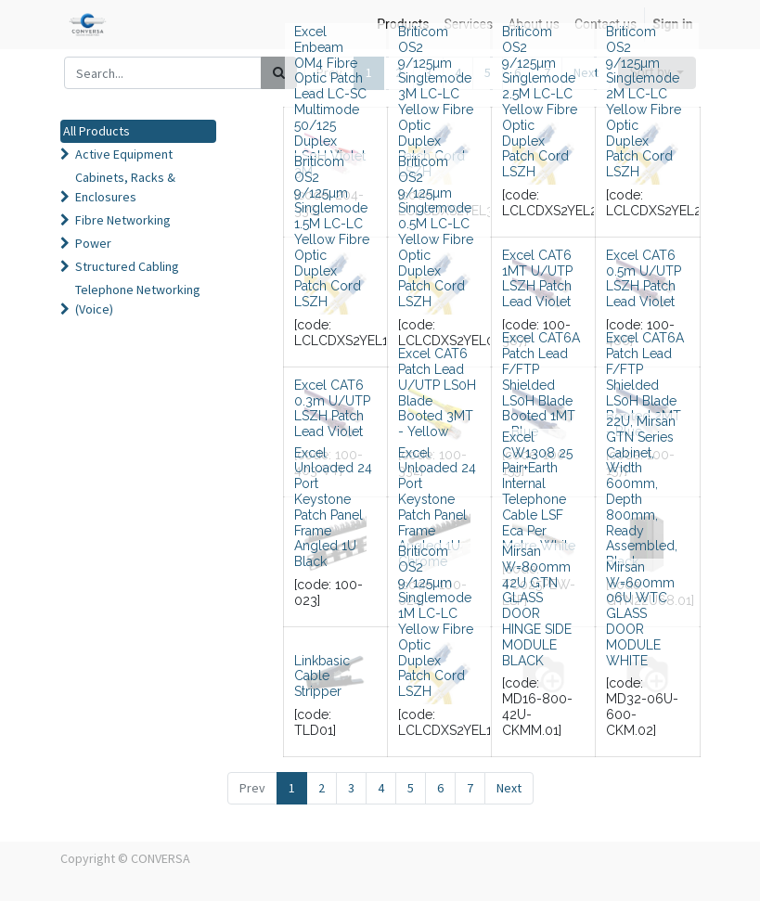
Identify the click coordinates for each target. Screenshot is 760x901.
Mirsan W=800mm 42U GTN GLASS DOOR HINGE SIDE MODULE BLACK (537, 606)
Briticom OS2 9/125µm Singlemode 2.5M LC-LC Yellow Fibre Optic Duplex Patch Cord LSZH (539, 101)
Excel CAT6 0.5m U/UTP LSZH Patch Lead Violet (643, 278)
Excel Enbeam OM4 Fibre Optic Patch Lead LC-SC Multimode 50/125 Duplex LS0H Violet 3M (330, 101)
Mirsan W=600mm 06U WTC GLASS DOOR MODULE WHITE (640, 614)
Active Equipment (124, 154)
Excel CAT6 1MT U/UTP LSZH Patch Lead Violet (537, 278)
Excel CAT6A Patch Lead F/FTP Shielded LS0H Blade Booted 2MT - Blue (645, 384)
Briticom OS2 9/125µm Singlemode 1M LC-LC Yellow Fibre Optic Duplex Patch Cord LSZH (435, 621)
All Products (96, 130)
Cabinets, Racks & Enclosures (125, 187)
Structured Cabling (127, 266)
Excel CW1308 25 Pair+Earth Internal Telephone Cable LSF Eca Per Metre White (538, 492)
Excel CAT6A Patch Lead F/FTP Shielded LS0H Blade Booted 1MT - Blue (541, 384)
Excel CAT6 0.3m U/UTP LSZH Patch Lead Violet (332, 408)
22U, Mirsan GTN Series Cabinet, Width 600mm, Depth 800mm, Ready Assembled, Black (641, 491)
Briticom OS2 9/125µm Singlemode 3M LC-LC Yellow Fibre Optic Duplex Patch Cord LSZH (435, 101)
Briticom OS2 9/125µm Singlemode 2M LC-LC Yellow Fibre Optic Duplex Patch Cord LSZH (643, 101)
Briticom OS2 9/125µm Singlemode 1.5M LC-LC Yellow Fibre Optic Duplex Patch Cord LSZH (331, 231)
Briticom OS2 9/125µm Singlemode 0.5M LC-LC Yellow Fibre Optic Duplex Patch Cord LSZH (435, 231)
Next (509, 787)
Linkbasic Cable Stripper (322, 676)
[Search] (279, 73)
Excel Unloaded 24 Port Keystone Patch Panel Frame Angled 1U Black (333, 507)
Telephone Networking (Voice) (137, 299)
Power (93, 243)
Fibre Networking (123, 220)
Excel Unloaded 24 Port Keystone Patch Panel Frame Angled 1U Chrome (437, 507)
